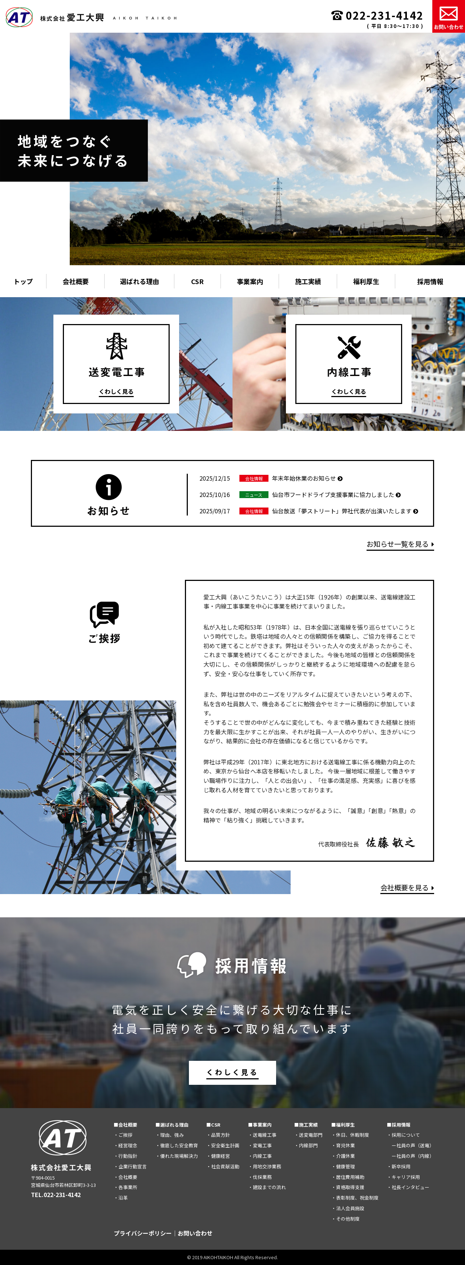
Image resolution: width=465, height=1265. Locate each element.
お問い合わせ (195, 1233)
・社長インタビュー (408, 1187)
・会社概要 (125, 1176)
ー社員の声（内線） (410, 1155)
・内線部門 (306, 1145)
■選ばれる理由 (172, 1124)
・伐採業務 (260, 1176)
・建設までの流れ (267, 1187)
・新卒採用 (399, 1166)
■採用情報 (399, 1124)
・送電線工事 (262, 1134)
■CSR (213, 1124)
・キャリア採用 (403, 1176)
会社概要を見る (407, 887)
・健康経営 (218, 1155)
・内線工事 (260, 1155)
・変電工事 (260, 1145)
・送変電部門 (308, 1134)
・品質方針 (218, 1134)
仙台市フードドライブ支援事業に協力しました (300, 494)
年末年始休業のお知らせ (271, 478)
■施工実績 (306, 1124)
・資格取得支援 (347, 1187)
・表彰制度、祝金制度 (355, 1197)
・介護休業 (343, 1155)
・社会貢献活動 (222, 1166)
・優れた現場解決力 (176, 1155)
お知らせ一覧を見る (400, 544)
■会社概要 (125, 1124)
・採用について (403, 1134)
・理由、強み (169, 1134)
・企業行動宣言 (130, 1166)
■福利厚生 (343, 1124)
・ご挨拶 (123, 1134)
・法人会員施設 (347, 1208)
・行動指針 (125, 1155)
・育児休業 (343, 1145)
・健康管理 (343, 1166)
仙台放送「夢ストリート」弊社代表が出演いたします (308, 510)
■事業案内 (260, 1124)
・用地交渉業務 (264, 1166)
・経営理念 (125, 1145)
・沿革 (121, 1197)
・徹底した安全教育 (176, 1145)
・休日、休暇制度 (350, 1134)
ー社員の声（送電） (410, 1145)
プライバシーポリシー (143, 1233)
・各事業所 (125, 1187)
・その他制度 (345, 1218)
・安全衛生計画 (222, 1145)
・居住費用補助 (347, 1176)
